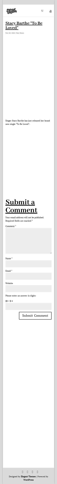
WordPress (28, 480)
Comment (10, 226)
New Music (20, 33)
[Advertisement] (28, 154)
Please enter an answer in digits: (20, 295)
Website (9, 283)
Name (8, 258)
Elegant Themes (28, 476)
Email (8, 271)
